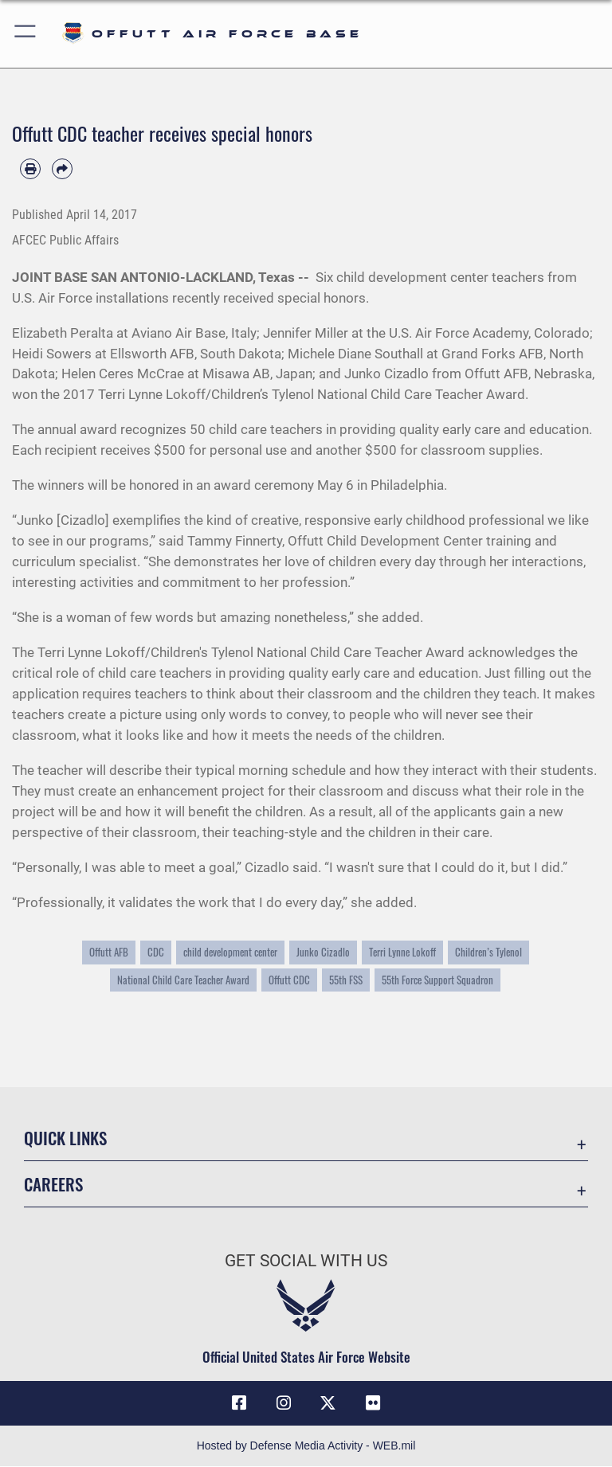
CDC (155, 952)
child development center (230, 952)
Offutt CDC (289, 980)
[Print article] (30, 168)
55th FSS (346, 980)
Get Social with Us (306, 1260)
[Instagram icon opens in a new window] (284, 1403)
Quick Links (65, 1137)
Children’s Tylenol (488, 952)
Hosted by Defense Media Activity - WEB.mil (306, 1446)
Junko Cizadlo (323, 952)
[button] (26, 34)
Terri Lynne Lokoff (402, 952)
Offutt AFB (108, 952)
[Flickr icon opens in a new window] (373, 1403)
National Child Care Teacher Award (183, 980)
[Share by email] (62, 168)
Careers (53, 1184)
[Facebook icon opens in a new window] (239, 1403)
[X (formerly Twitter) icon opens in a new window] (328, 1403)
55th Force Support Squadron (437, 980)
